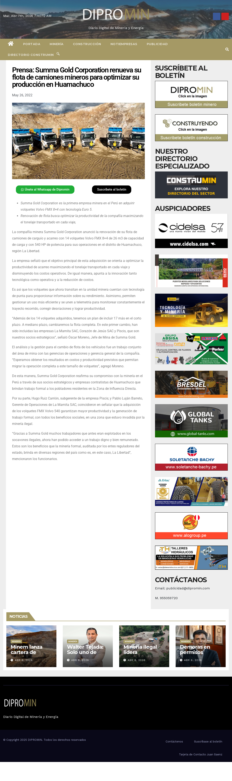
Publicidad (157, 44)
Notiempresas (123, 44)
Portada (32, 44)
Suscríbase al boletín (208, 741)
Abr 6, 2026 (24, 660)
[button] (227, 49)
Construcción (87, 44)
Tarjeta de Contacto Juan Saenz (200, 754)
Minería (57, 44)
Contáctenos (174, 741)
